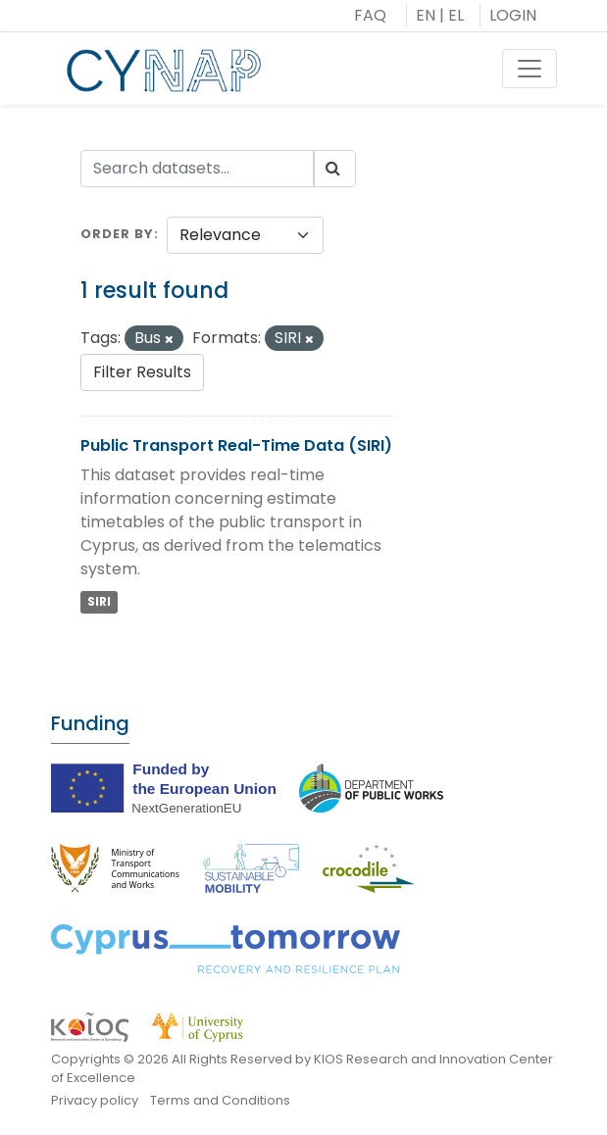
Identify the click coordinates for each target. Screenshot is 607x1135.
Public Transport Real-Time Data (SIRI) (236, 445)
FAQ (370, 15)
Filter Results (142, 372)
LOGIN (512, 15)
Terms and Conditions (220, 1100)
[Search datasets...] (197, 168)
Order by (117, 233)
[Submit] (334, 168)
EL (456, 15)
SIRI (99, 601)
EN (425, 15)
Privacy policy (94, 1100)
